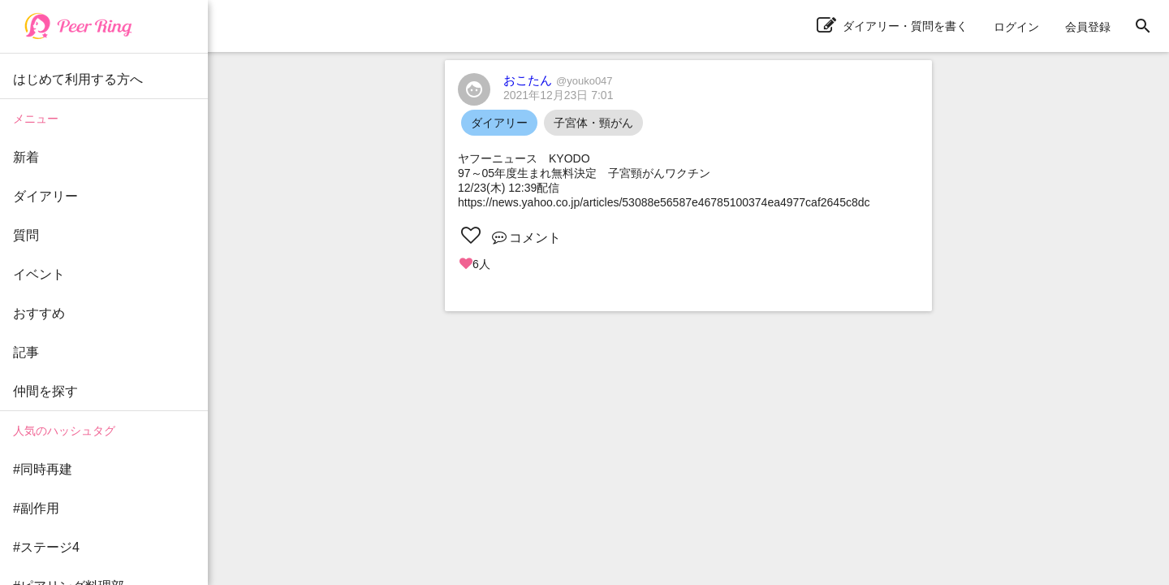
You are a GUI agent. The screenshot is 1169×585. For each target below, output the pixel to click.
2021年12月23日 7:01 (558, 95)
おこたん (558, 80)
